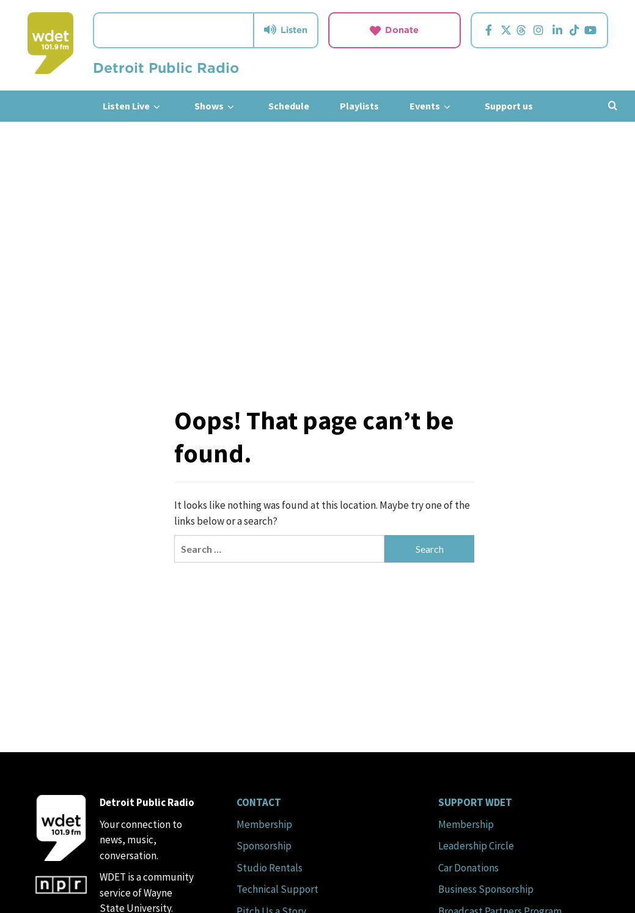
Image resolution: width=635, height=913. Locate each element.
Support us (509, 106)
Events (431, 106)
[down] (157, 107)
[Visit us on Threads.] (521, 30)
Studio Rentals (270, 867)
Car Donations (468, 867)
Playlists (359, 106)
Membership (264, 824)
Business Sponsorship (486, 889)
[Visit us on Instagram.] (538, 30)
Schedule (288, 106)
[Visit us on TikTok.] (574, 30)
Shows (216, 106)
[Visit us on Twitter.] (506, 30)
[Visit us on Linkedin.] (557, 30)
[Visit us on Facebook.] (488, 30)
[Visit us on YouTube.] (590, 30)
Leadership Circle (476, 845)
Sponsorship (264, 845)
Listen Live (133, 106)
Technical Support (277, 889)
